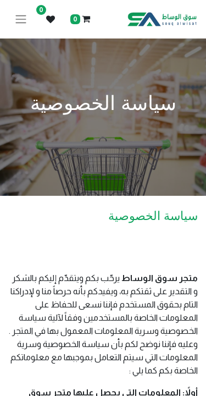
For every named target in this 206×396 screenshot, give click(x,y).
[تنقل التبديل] (21, 19)
